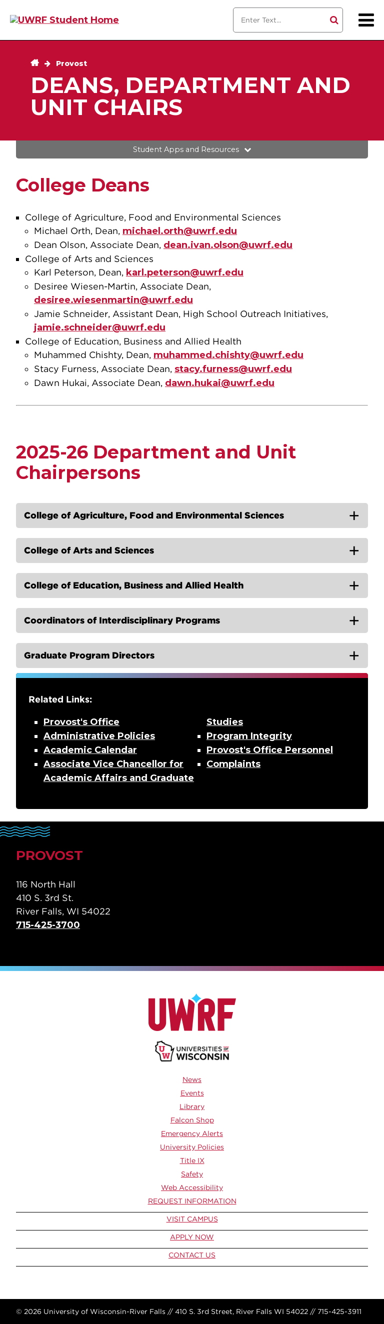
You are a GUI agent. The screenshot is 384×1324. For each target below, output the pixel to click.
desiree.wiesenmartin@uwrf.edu (113, 300)
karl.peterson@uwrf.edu (185, 272)
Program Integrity (249, 736)
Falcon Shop (192, 1120)
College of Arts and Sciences (89, 550)
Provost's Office (82, 722)
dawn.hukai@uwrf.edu (219, 383)
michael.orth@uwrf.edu (179, 231)
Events (192, 1093)
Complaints (233, 764)
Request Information (192, 1201)
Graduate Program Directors (89, 655)
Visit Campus (192, 1219)
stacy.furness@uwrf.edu (233, 369)
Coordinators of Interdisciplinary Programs (122, 620)
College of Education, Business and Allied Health (134, 585)
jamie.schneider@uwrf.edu (100, 327)
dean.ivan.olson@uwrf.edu (228, 245)
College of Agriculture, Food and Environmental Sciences (154, 515)
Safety (192, 1174)
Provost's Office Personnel (269, 750)
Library (192, 1106)
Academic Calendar (90, 750)
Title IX (192, 1160)
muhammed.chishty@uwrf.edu (229, 355)
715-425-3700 (48, 925)
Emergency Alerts (192, 1134)
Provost (71, 63)
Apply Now (192, 1237)
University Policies (192, 1147)
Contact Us (192, 1255)
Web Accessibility (192, 1188)
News (192, 1080)
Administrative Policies (99, 736)
